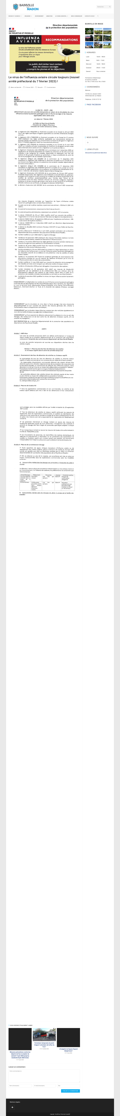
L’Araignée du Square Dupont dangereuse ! (68, 1050)
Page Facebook (94, 105)
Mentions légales (15, 1102)
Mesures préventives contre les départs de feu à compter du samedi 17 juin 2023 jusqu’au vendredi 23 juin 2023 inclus (20, 1055)
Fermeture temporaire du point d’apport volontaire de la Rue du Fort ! (44, 1045)
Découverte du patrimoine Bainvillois (96, 153)
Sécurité (40, 87)
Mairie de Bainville (16, 87)
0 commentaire (51, 87)
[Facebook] (87, 142)
